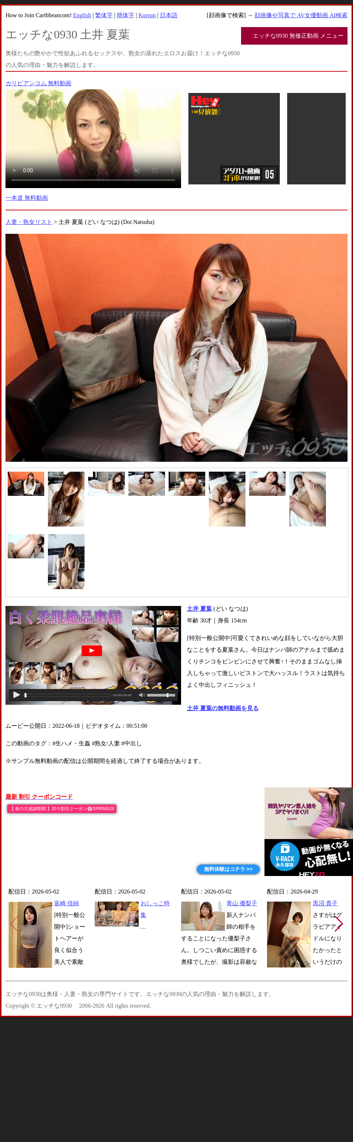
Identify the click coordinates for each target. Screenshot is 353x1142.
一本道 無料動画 (26, 198)
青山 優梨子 (241, 903)
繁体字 (104, 15)
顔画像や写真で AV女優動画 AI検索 (301, 15)
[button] (339, 924)
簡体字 (125, 15)
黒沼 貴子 (325, 903)
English (82, 15)
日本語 (168, 15)
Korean (147, 15)
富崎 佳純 (66, 903)
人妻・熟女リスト (28, 222)
